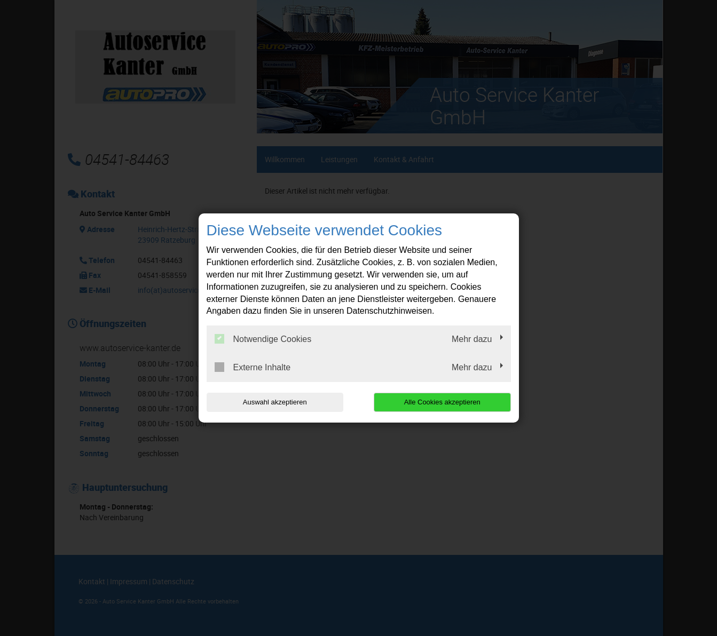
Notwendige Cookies (263, 339)
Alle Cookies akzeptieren (442, 402)
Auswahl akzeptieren (275, 402)
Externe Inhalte (253, 367)
